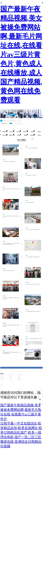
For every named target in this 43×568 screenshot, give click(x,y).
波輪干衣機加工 (19, 120)
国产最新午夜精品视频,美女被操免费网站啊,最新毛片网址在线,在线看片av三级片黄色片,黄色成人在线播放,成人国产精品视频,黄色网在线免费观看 (21, 54)
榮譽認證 (10, 378)
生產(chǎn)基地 (25, 131)
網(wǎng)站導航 (20, 374)
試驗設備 (32, 131)
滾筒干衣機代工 (8, 120)
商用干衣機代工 (2, 377)
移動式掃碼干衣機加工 (13, 120)
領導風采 (18, 135)
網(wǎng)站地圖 (20, 379)
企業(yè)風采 (10, 379)
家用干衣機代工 (2, 376)
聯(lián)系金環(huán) (32, 136)
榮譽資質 (39, 131)
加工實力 (10, 377)
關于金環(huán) (5, 131)
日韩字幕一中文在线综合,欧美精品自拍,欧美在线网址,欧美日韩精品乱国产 (21, 427)
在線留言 (39, 135)
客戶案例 (19, 376)
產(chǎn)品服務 (2, 374)
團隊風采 (25, 135)
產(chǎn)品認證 (5, 135)
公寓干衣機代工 (2, 379)
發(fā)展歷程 (19, 131)
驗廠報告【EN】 (12, 135)
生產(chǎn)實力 (12, 131)
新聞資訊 (19, 377)
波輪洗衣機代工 (2, 378)
